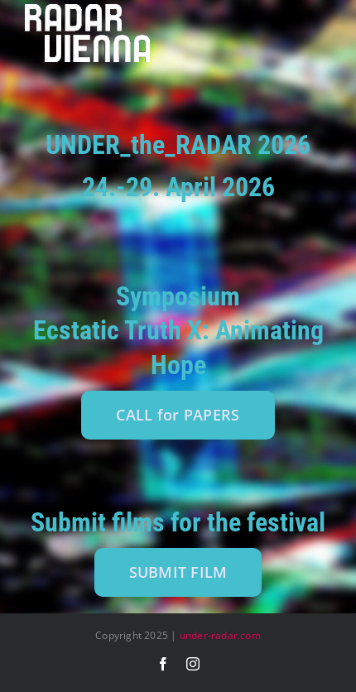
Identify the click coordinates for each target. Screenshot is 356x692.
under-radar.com (220, 635)
